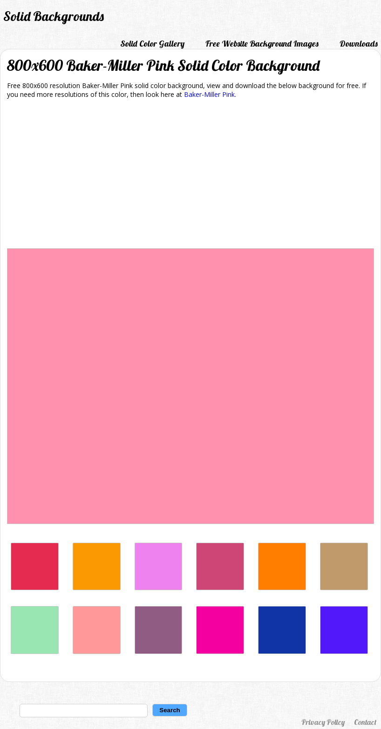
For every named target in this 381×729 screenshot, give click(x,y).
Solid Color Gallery (152, 43)
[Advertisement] (190, 175)
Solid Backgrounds (53, 16)
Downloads (359, 43)
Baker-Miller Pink (209, 94)
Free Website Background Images (262, 43)
